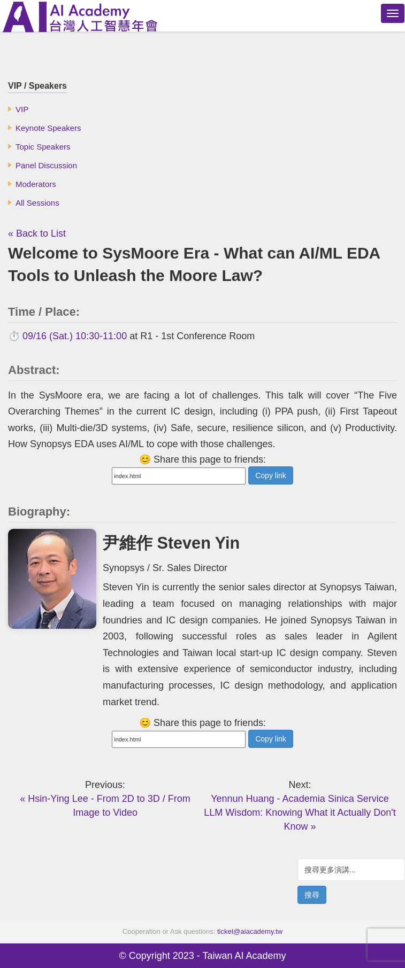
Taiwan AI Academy (244, 955)
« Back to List (37, 233)
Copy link (270, 475)
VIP (22, 109)
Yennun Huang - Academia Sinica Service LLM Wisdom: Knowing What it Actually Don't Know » (300, 812)
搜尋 (311, 895)
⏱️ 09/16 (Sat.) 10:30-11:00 (67, 336)
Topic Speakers (43, 146)
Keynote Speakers (48, 127)
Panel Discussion (46, 165)
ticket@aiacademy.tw (249, 931)
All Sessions (37, 202)
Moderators (36, 184)
